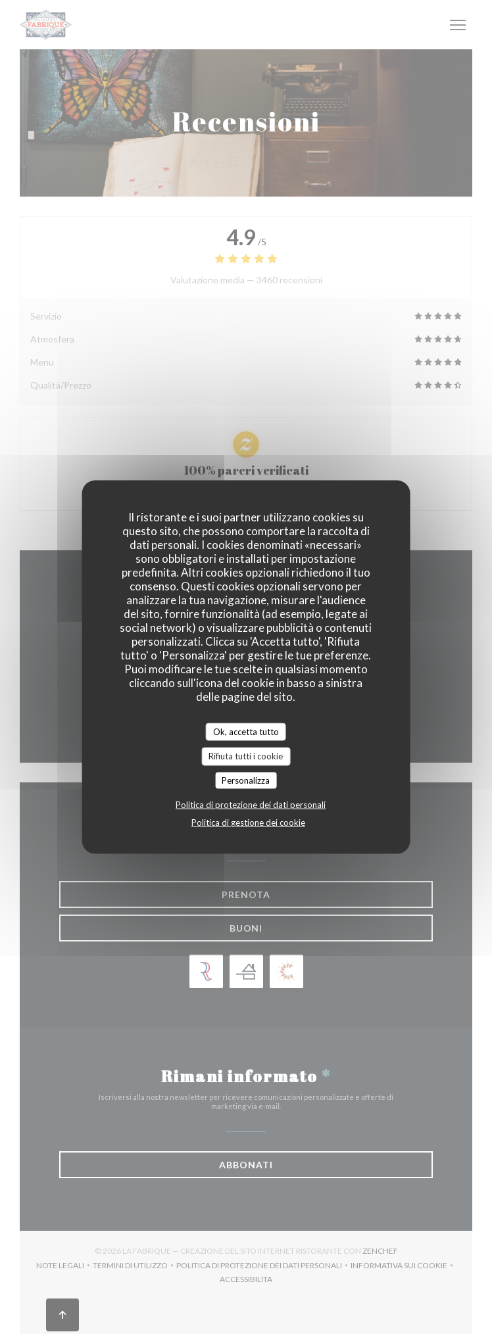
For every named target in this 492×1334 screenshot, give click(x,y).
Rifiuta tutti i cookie (246, 756)
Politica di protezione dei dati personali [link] (251, 804)
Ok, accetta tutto (246, 731)
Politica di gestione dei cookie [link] (248, 822)
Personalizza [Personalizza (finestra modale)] (246, 779)
